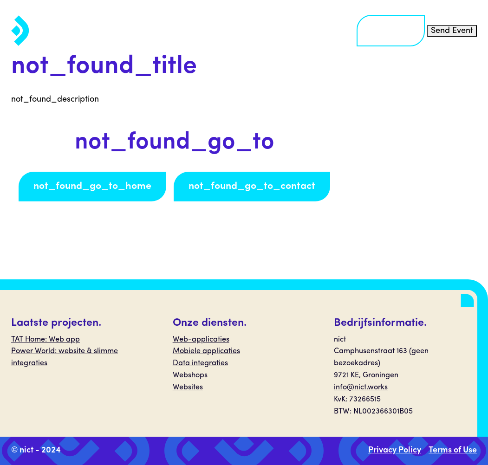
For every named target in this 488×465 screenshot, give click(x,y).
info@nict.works (361, 387)
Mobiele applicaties (206, 351)
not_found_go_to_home (92, 186)
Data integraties (200, 363)
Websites (188, 387)
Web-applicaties (201, 339)
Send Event (452, 30)
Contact (390, 30)
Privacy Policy (394, 450)
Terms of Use (453, 450)
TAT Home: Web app (45, 339)
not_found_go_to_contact (252, 186)
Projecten (240, 30)
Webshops (190, 375)
